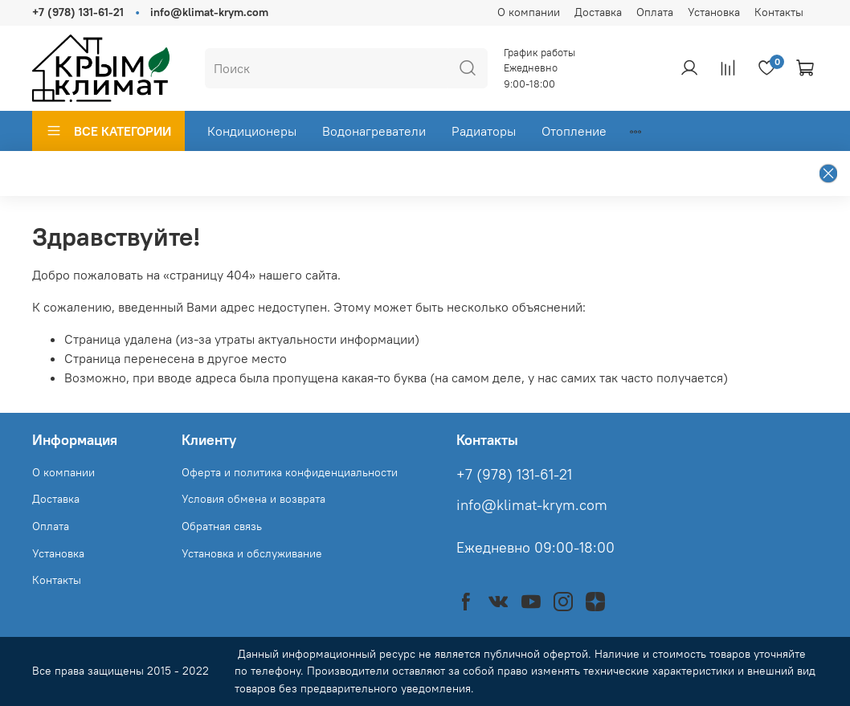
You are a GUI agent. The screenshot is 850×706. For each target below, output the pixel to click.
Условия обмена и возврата (253, 499)
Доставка (598, 12)
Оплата (654, 12)
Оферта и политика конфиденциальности (290, 472)
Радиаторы (484, 131)
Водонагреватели (374, 131)
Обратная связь (222, 526)
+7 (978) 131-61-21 (78, 12)
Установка (714, 12)
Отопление (574, 131)
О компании (528, 12)
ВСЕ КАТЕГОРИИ (108, 131)
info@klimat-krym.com (209, 12)
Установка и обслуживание (252, 553)
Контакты (778, 12)
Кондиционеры (251, 131)
